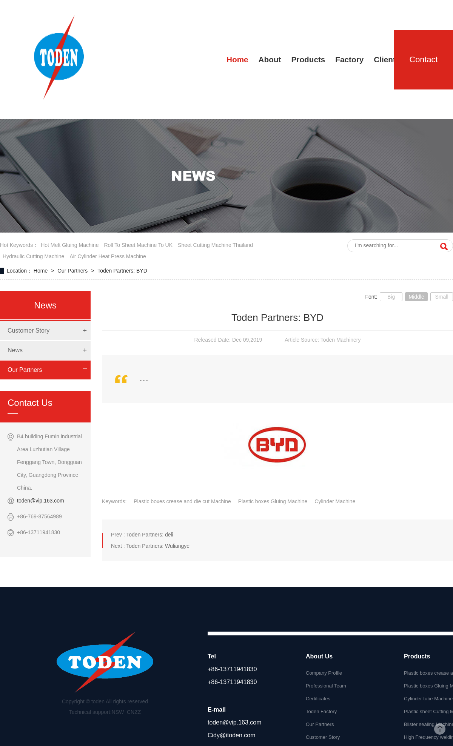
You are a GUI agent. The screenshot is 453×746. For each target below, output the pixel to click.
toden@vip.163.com (40, 501)
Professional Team (326, 686)
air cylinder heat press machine (107, 256)
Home (41, 271)
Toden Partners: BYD (122, 271)
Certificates (318, 698)
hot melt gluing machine (70, 245)
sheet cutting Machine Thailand (215, 245)
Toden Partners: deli (149, 535)
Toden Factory (321, 711)
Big (391, 297)
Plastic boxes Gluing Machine (273, 501)
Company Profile (324, 673)
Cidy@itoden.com (232, 735)
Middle (416, 297)
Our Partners (73, 271)
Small (441, 297)
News (15, 350)
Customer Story (28, 330)
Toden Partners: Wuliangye (158, 546)
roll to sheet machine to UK (138, 245)
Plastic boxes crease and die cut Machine (182, 501)
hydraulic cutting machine (33, 256)
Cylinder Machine (334, 501)
